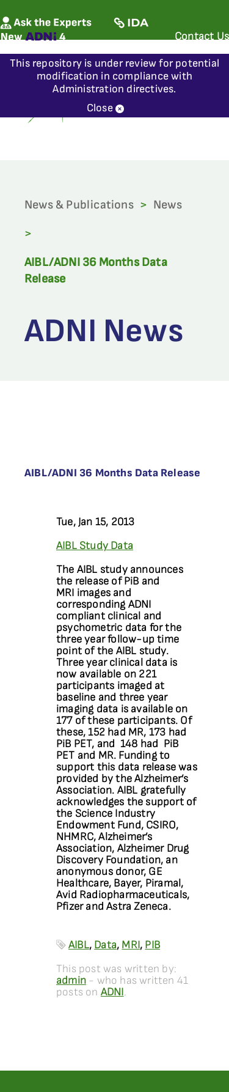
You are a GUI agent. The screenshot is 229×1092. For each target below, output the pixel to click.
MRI (131, 945)
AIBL (78, 945)
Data (105, 945)
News (167, 204)
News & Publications (79, 204)
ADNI (112, 992)
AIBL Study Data (94, 545)
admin (71, 980)
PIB (152, 945)
